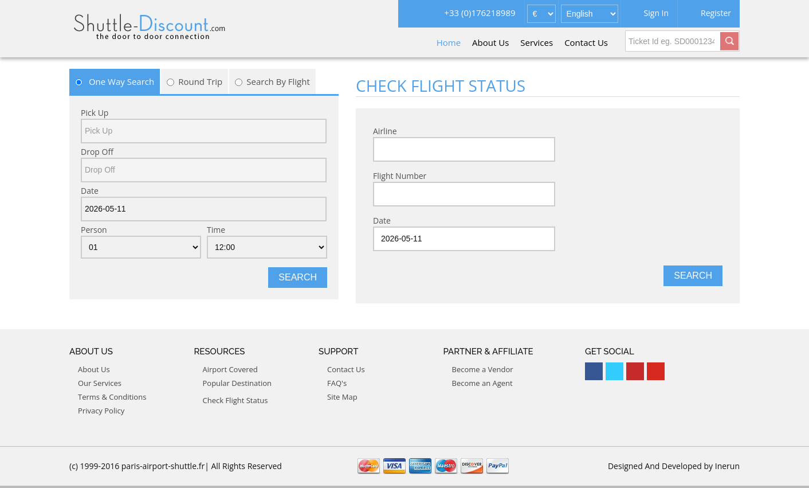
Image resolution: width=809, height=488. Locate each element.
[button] (729, 39)
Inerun (727, 465)
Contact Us (586, 42)
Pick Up (94, 112)
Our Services (99, 383)
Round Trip (194, 81)
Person (94, 229)
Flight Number (399, 175)
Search (297, 277)
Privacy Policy (101, 410)
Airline (385, 131)
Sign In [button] (656, 12)
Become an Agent (482, 383)
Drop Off (97, 151)
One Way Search (114, 81)
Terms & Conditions (112, 397)
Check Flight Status (235, 400)
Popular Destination (237, 383)
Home (449, 42)
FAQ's (337, 383)
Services (536, 42)
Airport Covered (230, 369)
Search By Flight (272, 81)
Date (90, 190)
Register (716, 12)
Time (216, 229)
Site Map (342, 397)
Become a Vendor (482, 369)
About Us (490, 42)
